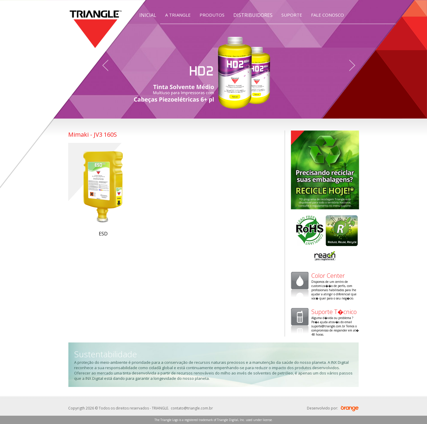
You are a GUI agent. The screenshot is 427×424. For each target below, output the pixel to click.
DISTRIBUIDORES (253, 15)
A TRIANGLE (178, 15)
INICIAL (147, 15)
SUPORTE (291, 15)
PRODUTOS (212, 15)
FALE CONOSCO (327, 15)
